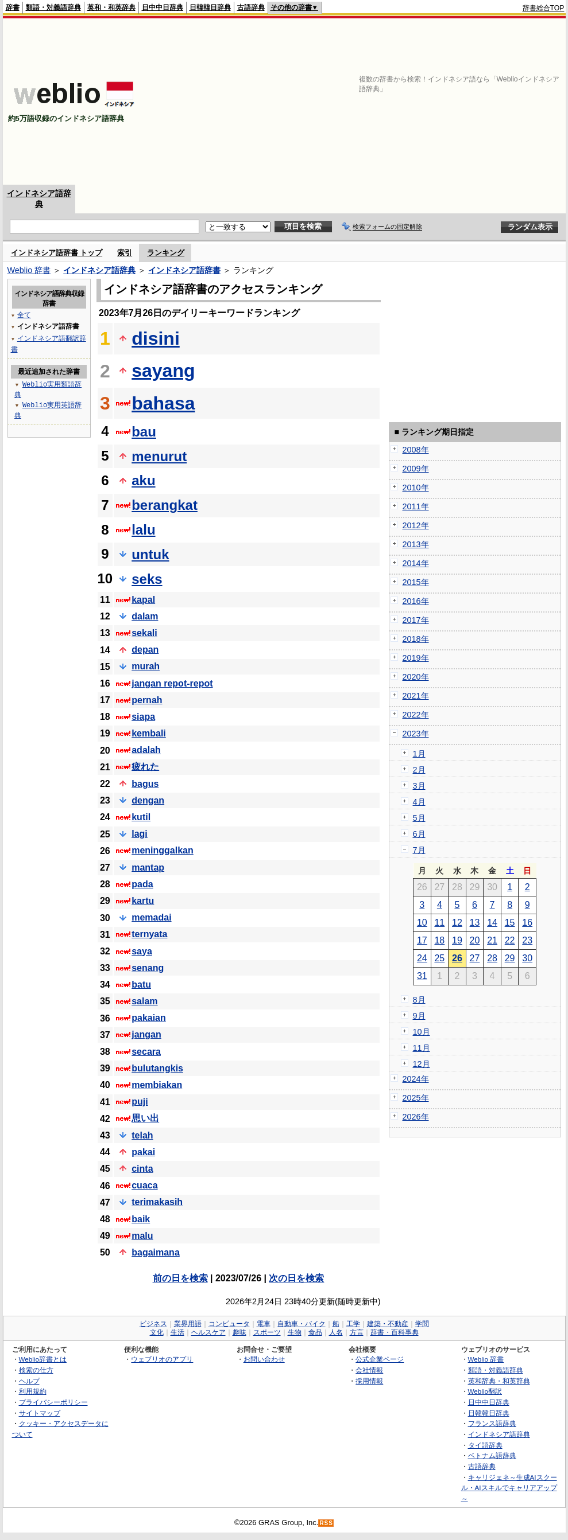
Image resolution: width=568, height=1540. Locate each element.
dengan (148, 800)
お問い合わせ (264, 1359)
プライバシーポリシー (53, 1402)
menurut (159, 456)
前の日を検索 (180, 1278)
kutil (141, 817)
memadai (151, 917)
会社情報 (369, 1370)
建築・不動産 (387, 1323)
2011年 (416, 506)
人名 (336, 1332)
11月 (421, 1047)
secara (146, 1051)
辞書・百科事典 (394, 1332)
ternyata (149, 934)
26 (457, 958)
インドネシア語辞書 (184, 270)
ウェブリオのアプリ (162, 1359)
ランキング (165, 252)
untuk (150, 554)
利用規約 (33, 1391)
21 (492, 940)
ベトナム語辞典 (492, 1455)
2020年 (416, 676)
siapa (143, 717)
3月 (419, 785)
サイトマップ (39, 1413)
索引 (124, 252)
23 (527, 940)
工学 (353, 1323)
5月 (419, 817)
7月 (419, 850)
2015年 (416, 582)
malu (142, 1236)
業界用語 (188, 1323)
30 (527, 958)
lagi (140, 834)
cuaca (144, 1185)
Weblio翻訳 (485, 1391)
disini (156, 338)
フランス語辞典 (492, 1423)
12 (457, 922)
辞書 (13, 7)
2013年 (416, 544)
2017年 (416, 620)
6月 (419, 834)
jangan (146, 1034)
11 (439, 922)
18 (439, 940)
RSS (326, 1523)
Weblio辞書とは (43, 1359)
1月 (419, 753)
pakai (143, 1152)
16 (527, 922)
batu (141, 984)
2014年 (416, 563)
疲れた (145, 766)
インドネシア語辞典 (99, 270)
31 (422, 976)
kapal (143, 600)
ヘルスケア (208, 1332)
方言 (357, 1332)
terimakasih (157, 1202)
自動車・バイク (301, 1323)
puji (140, 1101)
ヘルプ (29, 1381)
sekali (144, 633)
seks (147, 579)
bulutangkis (157, 1068)
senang (148, 968)
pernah (147, 700)
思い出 (145, 1118)
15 (510, 922)
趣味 (239, 1332)
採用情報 (369, 1381)
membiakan (157, 1085)
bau (144, 431)
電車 (264, 1323)
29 (510, 958)
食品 (315, 1332)
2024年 (416, 1078)
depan (145, 649)
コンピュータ (229, 1323)
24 (422, 958)
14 (492, 922)
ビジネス (153, 1323)
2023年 (416, 733)
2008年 (416, 449)
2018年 (416, 639)
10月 (421, 1031)
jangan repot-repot (172, 683)
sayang (163, 370)
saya (142, 951)
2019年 (416, 657)
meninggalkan (163, 850)
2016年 (416, 601)
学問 (422, 1323)
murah (146, 666)
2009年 (416, 468)
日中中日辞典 (162, 7)
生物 (295, 1332)
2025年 (416, 1097)
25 (439, 958)
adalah (146, 750)
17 (422, 940)
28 (492, 958)
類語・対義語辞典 (53, 7)
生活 (177, 1332)
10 (422, 922)
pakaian (149, 1018)
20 (475, 940)
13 (475, 922)
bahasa (163, 403)
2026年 (416, 1116)
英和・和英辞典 (111, 7)
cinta (142, 1168)
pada (142, 884)
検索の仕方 (36, 1370)
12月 (421, 1064)
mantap (148, 867)
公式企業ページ (380, 1359)
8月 (419, 999)
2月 (419, 769)
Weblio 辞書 (29, 270)
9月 (419, 1015)
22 (510, 940)
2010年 (416, 487)
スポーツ (267, 1332)
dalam (145, 616)
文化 (157, 1332)
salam (144, 1001)
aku (143, 480)
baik (141, 1219)
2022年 (416, 714)
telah (142, 1135)
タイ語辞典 (485, 1445)
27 (475, 958)
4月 (419, 801)
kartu (143, 901)
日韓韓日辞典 (210, 7)
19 (457, 940)
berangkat (165, 505)
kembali (149, 733)
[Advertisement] (416, 101)
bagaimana (156, 1252)
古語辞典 (251, 7)
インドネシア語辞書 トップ (57, 252)
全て (24, 314)
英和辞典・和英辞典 (499, 1381)
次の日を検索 (296, 1278)
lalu (143, 529)
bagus (145, 784)
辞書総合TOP (544, 8)
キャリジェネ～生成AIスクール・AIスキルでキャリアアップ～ (509, 1487)
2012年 (416, 525)
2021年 (416, 695)
